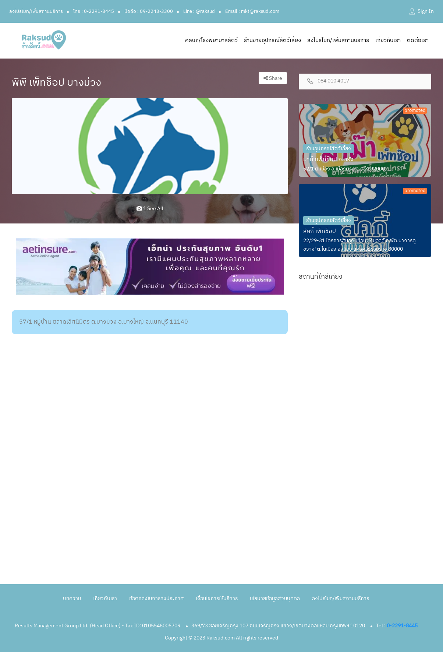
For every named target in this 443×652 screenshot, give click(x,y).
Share (272, 78)
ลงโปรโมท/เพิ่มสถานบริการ (36, 11)
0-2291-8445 (402, 625)
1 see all (150, 208)
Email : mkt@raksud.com (252, 11)
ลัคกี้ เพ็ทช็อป (319, 231)
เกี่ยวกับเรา (388, 40)
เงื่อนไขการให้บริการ (217, 598)
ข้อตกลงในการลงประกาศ (156, 598)
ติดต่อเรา (418, 40)
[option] (150, 146)
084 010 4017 (333, 81)
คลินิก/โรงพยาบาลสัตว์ (211, 40)
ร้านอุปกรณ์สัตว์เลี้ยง (328, 148)
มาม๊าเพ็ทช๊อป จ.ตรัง (328, 160)
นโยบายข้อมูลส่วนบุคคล (275, 598)
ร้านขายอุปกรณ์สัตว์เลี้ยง (272, 40)
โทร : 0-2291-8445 (93, 11)
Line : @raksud (199, 11)
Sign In (426, 11)
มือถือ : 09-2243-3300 (148, 11)
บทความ (72, 598)
